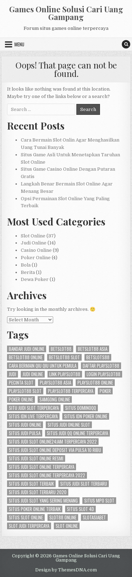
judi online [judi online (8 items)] (33, 374)
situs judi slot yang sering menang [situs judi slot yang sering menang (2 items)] (43, 500)
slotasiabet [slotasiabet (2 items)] (94, 517)
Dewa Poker (35, 279)
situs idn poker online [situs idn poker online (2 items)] (85, 416)
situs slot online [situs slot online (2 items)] (26, 517)
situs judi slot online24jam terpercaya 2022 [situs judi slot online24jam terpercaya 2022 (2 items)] (53, 441)
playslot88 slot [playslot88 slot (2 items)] (25, 391)
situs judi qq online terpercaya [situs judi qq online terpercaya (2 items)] (77, 433)
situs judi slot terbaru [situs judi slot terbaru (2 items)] (83, 483)
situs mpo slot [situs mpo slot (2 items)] (99, 500)
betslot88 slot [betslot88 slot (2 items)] (64, 357)
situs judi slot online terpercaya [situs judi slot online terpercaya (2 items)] (41, 467)
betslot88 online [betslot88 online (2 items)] (26, 357)
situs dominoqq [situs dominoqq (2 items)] (80, 408)
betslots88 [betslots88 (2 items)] (97, 357)
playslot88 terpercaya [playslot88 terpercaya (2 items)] (70, 391)
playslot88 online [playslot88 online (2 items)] (95, 382)
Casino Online (36, 250)
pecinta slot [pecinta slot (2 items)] (21, 382)
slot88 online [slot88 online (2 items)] (62, 517)
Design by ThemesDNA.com (66, 570)
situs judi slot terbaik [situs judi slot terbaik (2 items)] (31, 483)
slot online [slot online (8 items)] (67, 526)
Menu (19, 44)
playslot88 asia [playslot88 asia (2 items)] (55, 382)
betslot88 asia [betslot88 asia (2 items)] (92, 349)
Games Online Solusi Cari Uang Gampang (66, 13)
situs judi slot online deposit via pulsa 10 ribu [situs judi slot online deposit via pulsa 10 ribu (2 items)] (55, 450)
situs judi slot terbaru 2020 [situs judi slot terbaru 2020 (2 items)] (38, 492)
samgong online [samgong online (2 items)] (54, 399)
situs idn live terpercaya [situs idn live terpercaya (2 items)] (33, 416)
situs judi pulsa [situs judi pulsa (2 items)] (24, 433)
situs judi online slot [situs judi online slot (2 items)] (69, 424)
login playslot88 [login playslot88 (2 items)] (103, 374)
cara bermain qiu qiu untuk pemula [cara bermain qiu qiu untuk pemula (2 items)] (42, 365)
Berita (28, 272)
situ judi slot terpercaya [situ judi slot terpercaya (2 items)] (34, 408)
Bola (26, 265)
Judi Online (33, 242)
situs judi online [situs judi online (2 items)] (25, 424)
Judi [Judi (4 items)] (12, 374)
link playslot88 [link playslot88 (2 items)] (64, 374)
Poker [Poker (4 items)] (105, 391)
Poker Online (36, 257)
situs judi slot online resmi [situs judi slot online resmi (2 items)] (36, 458)
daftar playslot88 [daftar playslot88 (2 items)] (101, 365)
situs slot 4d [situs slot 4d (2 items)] (80, 509)
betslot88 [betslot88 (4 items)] (61, 349)
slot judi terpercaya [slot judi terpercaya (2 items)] (29, 526)
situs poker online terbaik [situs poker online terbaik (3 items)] (35, 509)
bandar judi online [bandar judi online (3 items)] (26, 349)
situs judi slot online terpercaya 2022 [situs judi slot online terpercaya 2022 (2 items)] (47, 475)
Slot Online (33, 235)
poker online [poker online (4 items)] (21, 399)
